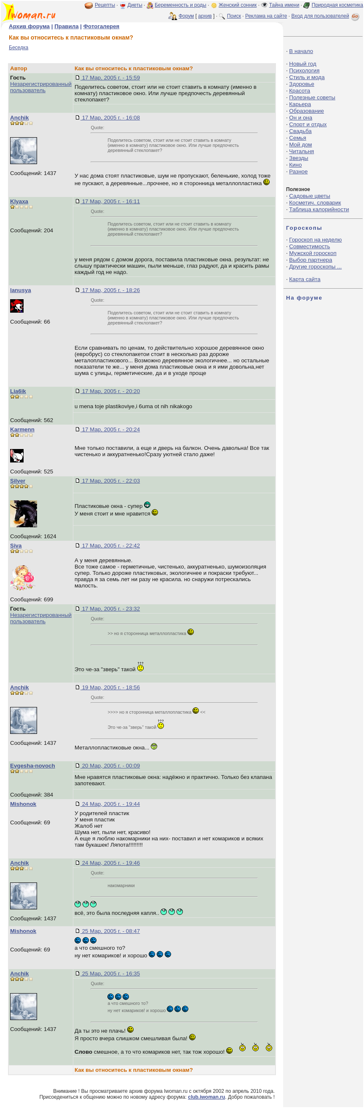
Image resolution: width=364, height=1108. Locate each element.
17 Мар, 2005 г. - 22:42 (110, 545)
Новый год (302, 64)
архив (204, 16)
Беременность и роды (180, 5)
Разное (298, 171)
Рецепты (105, 5)
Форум (186, 16)
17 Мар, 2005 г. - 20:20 (110, 391)
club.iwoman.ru (206, 1097)
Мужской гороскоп (312, 253)
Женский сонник (238, 5)
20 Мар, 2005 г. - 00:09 (110, 766)
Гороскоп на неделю (315, 239)
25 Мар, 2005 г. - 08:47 (110, 931)
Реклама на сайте (266, 16)
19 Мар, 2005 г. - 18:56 (110, 687)
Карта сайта (304, 279)
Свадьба (300, 131)
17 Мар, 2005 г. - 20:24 (110, 429)
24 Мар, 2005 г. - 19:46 (110, 863)
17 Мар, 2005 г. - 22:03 (110, 481)
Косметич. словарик (315, 202)
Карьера (300, 104)
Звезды (298, 158)
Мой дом (300, 144)
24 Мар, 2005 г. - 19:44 (110, 804)
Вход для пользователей (326, 16)
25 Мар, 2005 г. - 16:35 (110, 973)
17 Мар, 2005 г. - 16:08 (110, 117)
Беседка (18, 47)
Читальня (301, 151)
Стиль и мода (306, 77)
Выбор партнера (310, 260)
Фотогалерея (101, 26)
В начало (301, 51)
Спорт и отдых (308, 124)
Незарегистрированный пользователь (41, 87)
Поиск (234, 16)
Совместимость (309, 246)
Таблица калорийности (319, 209)
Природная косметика (337, 5)
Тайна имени (284, 5)
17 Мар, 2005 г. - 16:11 (110, 201)
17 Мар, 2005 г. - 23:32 (110, 609)
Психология (304, 70)
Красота (299, 91)
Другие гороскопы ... (315, 266)
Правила (66, 26)
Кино (295, 165)
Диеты (135, 5)
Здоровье (301, 84)
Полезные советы (312, 97)
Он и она (300, 117)
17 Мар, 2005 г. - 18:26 (110, 290)
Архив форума (29, 26)
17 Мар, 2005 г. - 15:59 (110, 77)
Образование (306, 111)
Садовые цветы (309, 196)
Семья (297, 138)
